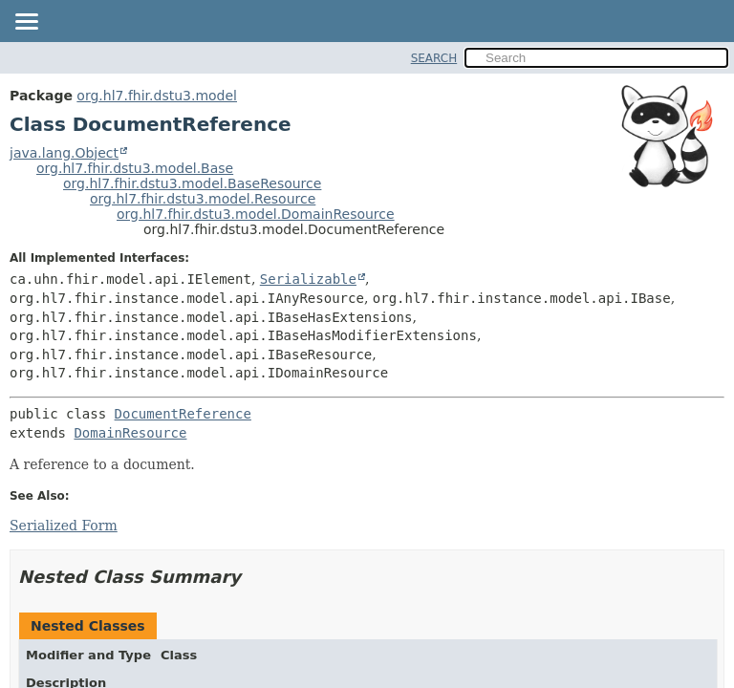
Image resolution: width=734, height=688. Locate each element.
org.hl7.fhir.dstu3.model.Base (134, 168)
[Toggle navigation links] (26, 23)
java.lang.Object (64, 153)
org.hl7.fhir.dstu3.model (156, 95)
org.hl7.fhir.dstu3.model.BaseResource (192, 183)
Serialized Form (64, 525)
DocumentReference (183, 413)
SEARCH (434, 58)
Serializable (308, 279)
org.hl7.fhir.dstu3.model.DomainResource (256, 214)
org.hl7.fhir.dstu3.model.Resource (202, 198)
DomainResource (130, 433)
